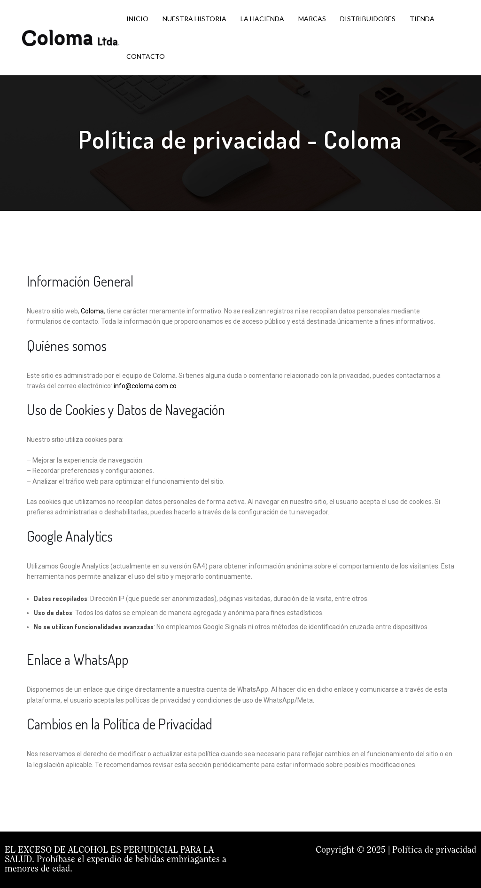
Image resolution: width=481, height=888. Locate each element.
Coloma (92, 311)
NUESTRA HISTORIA (194, 19)
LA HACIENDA (262, 19)
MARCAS (312, 19)
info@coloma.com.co (145, 386)
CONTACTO (145, 56)
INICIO (137, 19)
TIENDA (422, 19)
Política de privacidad (434, 850)
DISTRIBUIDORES (368, 19)
